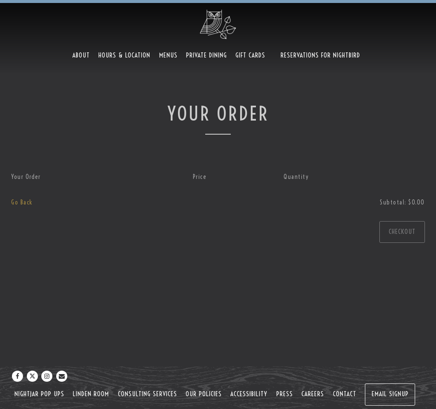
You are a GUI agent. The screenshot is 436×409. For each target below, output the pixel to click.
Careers (312, 394)
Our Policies (204, 394)
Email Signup (390, 394)
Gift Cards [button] (250, 55)
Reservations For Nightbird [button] (320, 55)
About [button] (81, 55)
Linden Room (91, 394)
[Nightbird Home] (218, 24)
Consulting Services (147, 394)
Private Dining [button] (206, 55)
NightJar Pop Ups (39, 394)
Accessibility (248, 394)
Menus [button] (168, 55)
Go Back (22, 202)
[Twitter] (32, 376)
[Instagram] (46, 376)
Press (284, 394)
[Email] (61, 376)
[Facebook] (17, 376)
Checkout (402, 232)
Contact (344, 394)
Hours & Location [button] (124, 55)
